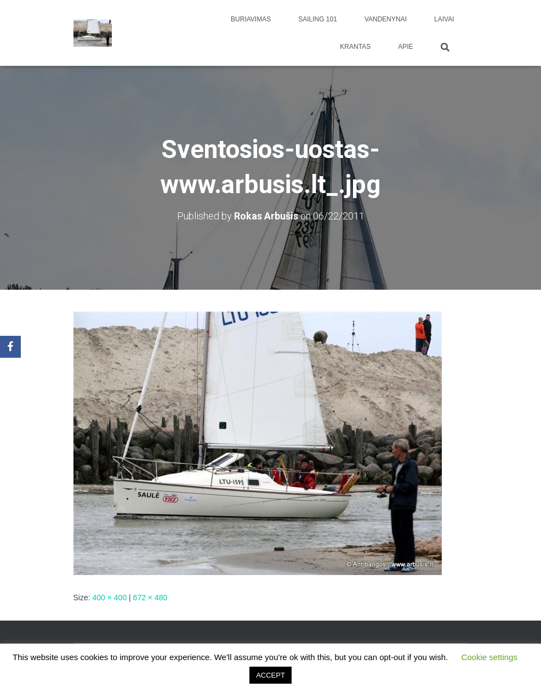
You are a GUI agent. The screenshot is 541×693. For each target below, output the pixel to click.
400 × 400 (110, 597)
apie (405, 46)
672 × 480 (150, 597)
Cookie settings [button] (489, 657)
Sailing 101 (317, 19)
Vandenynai (386, 19)
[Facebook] (10, 347)
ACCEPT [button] (270, 675)
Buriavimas (251, 19)
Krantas (355, 46)
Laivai (444, 19)
